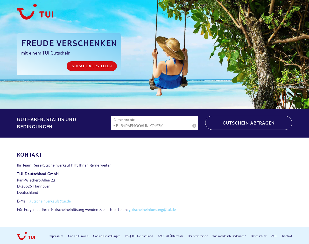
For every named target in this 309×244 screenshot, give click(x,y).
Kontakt (287, 236)
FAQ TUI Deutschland (139, 236)
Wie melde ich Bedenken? (229, 236)
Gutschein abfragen (249, 122)
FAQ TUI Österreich (170, 236)
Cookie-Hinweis (78, 236)
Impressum (56, 236)
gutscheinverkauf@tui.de (50, 200)
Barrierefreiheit (198, 236)
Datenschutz (259, 236)
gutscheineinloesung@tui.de (152, 209)
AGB (274, 236)
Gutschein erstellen (92, 66)
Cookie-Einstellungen (106, 236)
